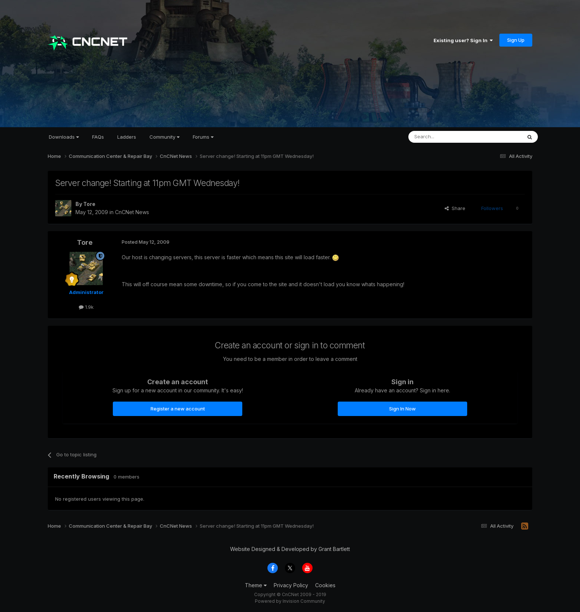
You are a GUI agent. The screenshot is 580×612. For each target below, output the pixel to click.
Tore (89, 204)
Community (164, 137)
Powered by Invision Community (290, 601)
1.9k (86, 307)
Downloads (64, 137)
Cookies (325, 585)
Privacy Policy (291, 585)
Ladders (126, 137)
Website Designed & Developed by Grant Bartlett (290, 549)
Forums (203, 137)
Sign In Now (402, 409)
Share (455, 208)
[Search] (446, 137)
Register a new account (178, 409)
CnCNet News (132, 212)
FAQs (98, 137)
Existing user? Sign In (463, 40)
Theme (256, 585)
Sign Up (516, 40)
